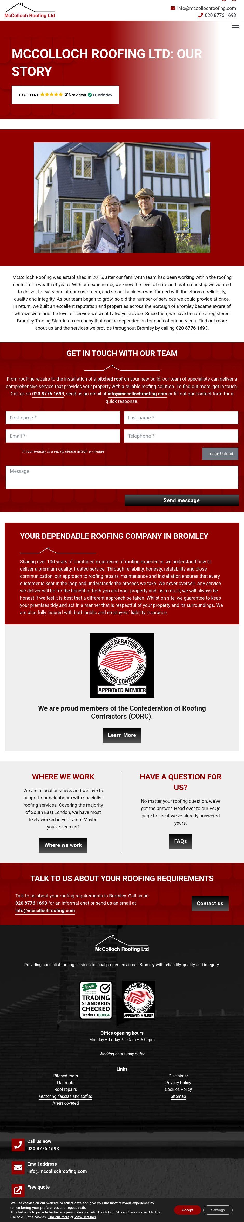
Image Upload (220, 453)
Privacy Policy (178, 1082)
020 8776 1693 (192, 328)
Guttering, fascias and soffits (65, 1096)
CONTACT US (210, 903)
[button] (235, 10)
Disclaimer (178, 1075)
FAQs (180, 841)
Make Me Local (199, 1215)
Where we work (63, 845)
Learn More (122, 735)
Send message (182, 500)
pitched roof (110, 379)
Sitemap (178, 1096)
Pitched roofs (65, 1075)
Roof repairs (66, 1089)
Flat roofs (65, 1082)
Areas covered (65, 1103)
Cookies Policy (178, 1089)
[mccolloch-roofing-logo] (30, 10)
